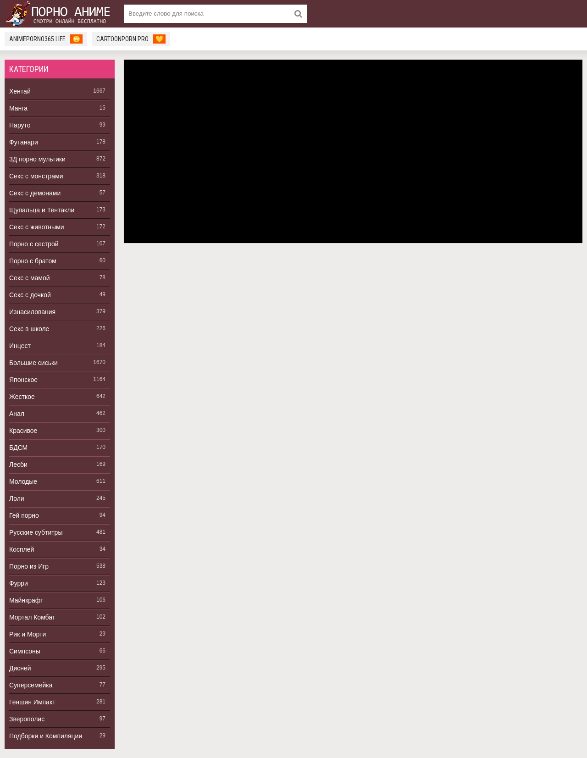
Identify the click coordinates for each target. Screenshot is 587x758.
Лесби (18, 464)
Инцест (20, 345)
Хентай (20, 91)
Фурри (18, 583)
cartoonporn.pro (131, 39)
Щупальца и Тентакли (41, 210)
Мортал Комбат (32, 617)
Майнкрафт (26, 600)
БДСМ (18, 447)
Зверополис (26, 719)
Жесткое (22, 396)
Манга (18, 108)
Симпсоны (24, 651)
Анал (16, 413)
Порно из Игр (29, 566)
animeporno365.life (46, 39)
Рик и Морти (27, 634)
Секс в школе (29, 328)
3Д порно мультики (37, 159)
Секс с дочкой (30, 295)
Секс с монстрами (36, 176)
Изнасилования (32, 311)
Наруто (20, 125)
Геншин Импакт (32, 702)
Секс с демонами (35, 193)
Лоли (16, 498)
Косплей (21, 549)
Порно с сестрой (34, 244)
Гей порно (24, 515)
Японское (23, 379)
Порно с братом (32, 261)
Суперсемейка (31, 685)
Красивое (23, 430)
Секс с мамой (29, 278)
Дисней (20, 668)
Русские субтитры (35, 532)
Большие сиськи (33, 362)
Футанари (23, 142)
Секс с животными (36, 227)
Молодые (23, 481)
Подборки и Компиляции (45, 736)
